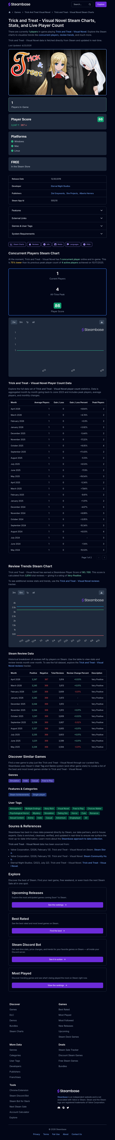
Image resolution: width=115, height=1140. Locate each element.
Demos (13, 1020)
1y (27, 322)
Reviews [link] (34, 244)
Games (17, 12)
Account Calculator (19, 1112)
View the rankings (57, 985)
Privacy (36, 1134)
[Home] (9, 12)
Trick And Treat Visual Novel (37, 12)
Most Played (65, 1015)
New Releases (66, 1025)
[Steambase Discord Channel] (58, 1108)
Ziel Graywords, (58, 193)
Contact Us (77, 1134)
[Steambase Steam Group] (63, 1108)
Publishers (15, 1071)
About (65, 1134)
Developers (15, 1066)
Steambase (62, 1097)
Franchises (15, 1077)
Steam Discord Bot (19, 1095)
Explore (101, 4)
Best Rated (64, 1009)
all (33, 322)
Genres (13, 1049)
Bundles (14, 1025)
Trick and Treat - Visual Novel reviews (79, 581)
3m (21, 322)
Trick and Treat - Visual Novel (71, 31)
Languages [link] (72, 244)
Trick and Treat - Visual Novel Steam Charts (74, 12)
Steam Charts (16, 1031)
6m (21, 592)
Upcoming (64, 1031)
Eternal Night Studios (60, 186)
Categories (15, 1055)
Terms (46, 1134)
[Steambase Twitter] (68, 1108)
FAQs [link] (87, 244)
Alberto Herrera (86, 193)
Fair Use (56, 1134)
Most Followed (66, 1020)
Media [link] (58, 244)
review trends (67, 35)
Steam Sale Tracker (69, 1049)
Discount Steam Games (71, 1055)
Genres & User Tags (57, 226)
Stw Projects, (72, 193)
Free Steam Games (68, 1060)
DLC (12, 1015)
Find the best (57, 931)
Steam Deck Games (69, 1036)
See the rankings (57, 905)
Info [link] (46, 244)
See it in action (57, 959)
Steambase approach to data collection (82, 838)
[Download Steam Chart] (101, 322)
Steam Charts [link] (17, 244)
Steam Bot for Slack (20, 1101)
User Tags (15, 1060)
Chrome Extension (19, 1090)
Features (57, 210)
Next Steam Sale (18, 1106)
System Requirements (57, 233)
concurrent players (49, 35)
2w (14, 322)
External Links (57, 218)
